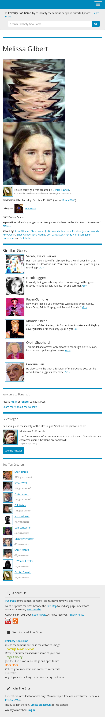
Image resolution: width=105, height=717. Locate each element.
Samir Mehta (21, 550)
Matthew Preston (71, 231)
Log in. (31, 710)
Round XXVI (68, 200)
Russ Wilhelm (21, 231)
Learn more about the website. (20, 406)
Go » (41, 267)
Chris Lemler (21, 494)
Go (96, 23)
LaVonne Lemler (23, 561)
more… (7, 226)
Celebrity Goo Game (16, 641)
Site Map (52, 606)
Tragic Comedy (13, 657)
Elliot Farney (24, 234)
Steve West (37, 231)
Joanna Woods (90, 231)
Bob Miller (25, 238)
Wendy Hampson (74, 234)
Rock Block (11, 665)
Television (30, 208)
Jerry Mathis (38, 234)
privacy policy (12, 699)
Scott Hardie (21, 471)
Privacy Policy (76, 614)
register (25, 401)
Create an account (41, 704)
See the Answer (13, 450)
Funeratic (10, 600)
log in (14, 401)
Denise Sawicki (60, 189)
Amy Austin (9, 234)
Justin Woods (52, 231)
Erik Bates (20, 505)
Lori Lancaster (55, 234)
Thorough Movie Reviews (19, 649)
